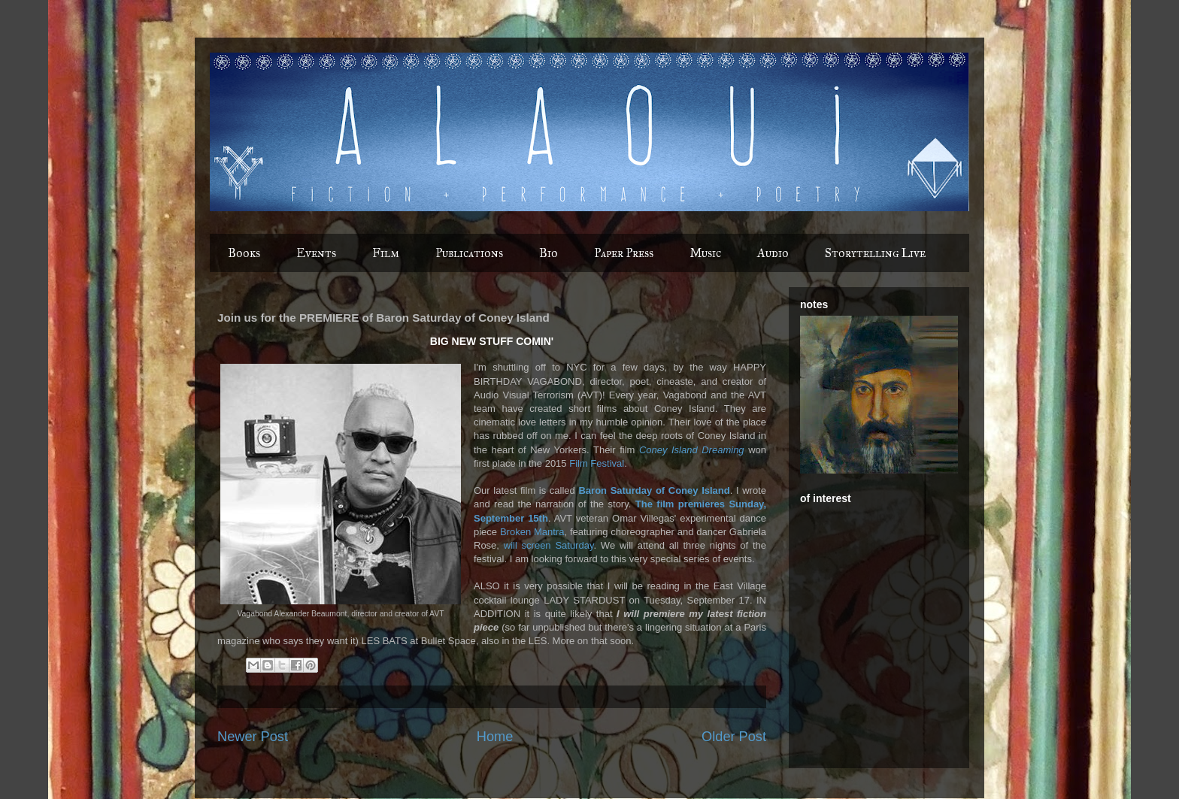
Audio (773, 253)
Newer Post (252, 736)
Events (316, 253)
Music (705, 253)
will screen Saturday (549, 545)
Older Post (734, 736)
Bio (548, 253)
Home (495, 736)
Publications (469, 253)
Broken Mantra (532, 531)
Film (385, 253)
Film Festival (596, 463)
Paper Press (623, 253)
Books (244, 253)
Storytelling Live (875, 253)
